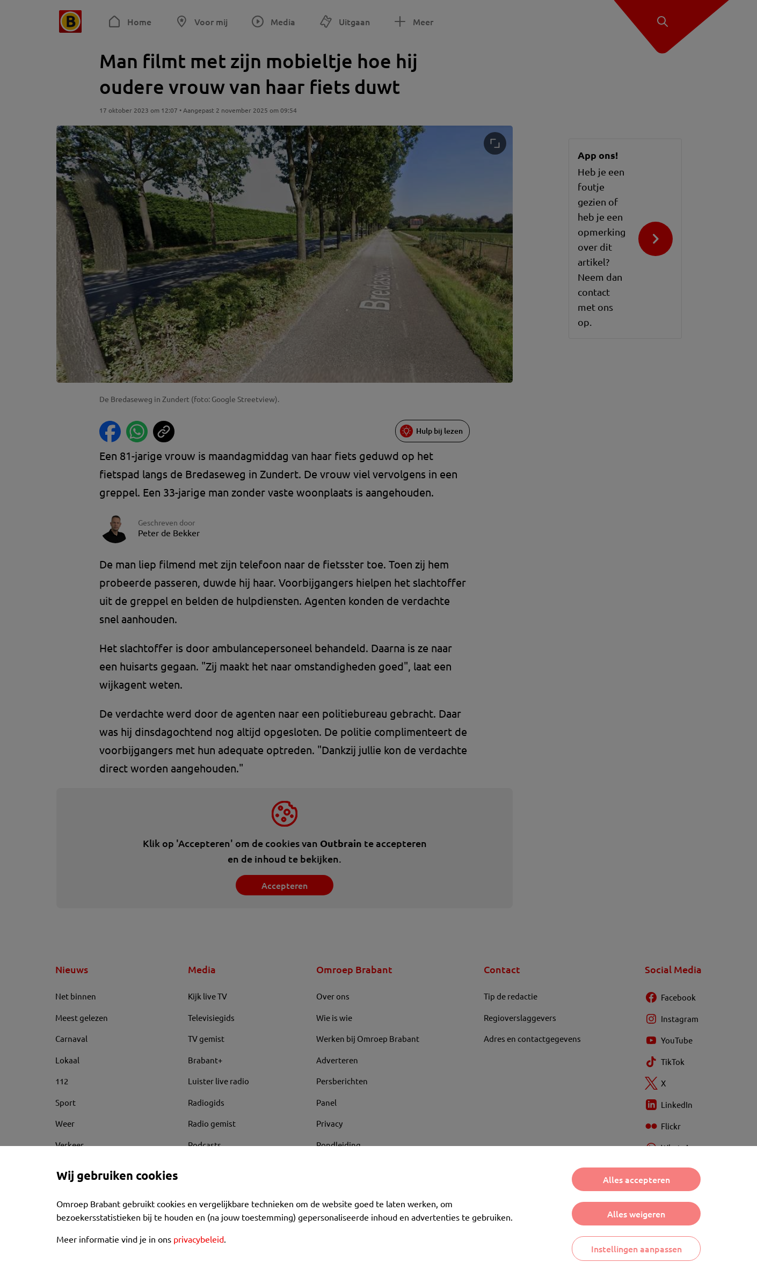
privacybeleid (198, 1239)
